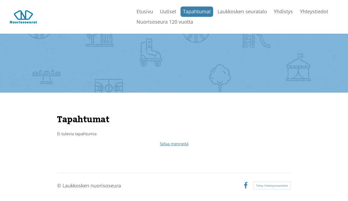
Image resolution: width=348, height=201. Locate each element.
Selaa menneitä (174, 143)
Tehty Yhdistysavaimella (272, 185)
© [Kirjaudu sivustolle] (60, 185)
